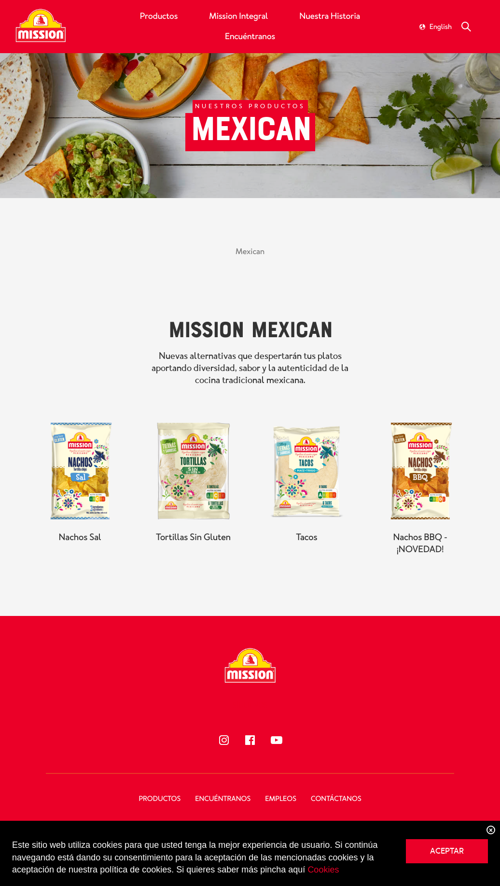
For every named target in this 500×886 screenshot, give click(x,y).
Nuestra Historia (329, 16)
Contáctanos (336, 799)
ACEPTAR (447, 851)
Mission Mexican (250, 337)
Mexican (250, 252)
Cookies (323, 869)
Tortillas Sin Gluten (193, 546)
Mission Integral (238, 16)
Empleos (280, 799)
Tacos (306, 546)
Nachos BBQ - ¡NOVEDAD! (420, 552)
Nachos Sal (79, 546)
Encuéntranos (250, 36)
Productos (159, 16)
